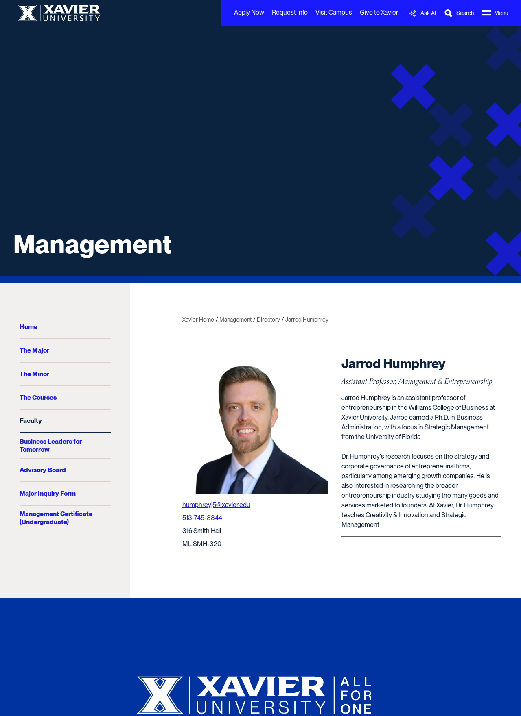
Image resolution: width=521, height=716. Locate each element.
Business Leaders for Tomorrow (51, 445)
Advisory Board (43, 470)
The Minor (34, 374)
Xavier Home (198, 319)
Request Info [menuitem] (290, 12)
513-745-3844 (202, 518)
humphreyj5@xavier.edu (216, 505)
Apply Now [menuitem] (249, 12)
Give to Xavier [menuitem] (379, 12)
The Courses (38, 397)
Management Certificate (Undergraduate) (56, 518)
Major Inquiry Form (48, 493)
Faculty (31, 420)
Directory (268, 319)
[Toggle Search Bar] (459, 13)
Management (92, 244)
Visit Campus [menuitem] (333, 12)
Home (28, 327)
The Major (34, 350)
